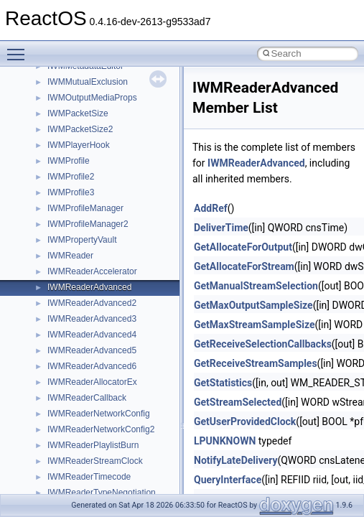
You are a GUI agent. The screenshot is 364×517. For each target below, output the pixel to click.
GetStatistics (223, 382)
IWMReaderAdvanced (256, 163)
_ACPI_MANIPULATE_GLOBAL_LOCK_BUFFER (142, 424)
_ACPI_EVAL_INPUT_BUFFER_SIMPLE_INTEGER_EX (155, 329)
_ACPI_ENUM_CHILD (90, 202)
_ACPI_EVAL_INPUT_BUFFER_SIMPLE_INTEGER (147, 313)
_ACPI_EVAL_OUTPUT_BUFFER (112, 376)
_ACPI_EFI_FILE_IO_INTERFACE (113, 123)
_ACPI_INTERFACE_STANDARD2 (114, 408)
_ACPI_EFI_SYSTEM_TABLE (104, 171)
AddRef (211, 208)
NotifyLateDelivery (236, 460)
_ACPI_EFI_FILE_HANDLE (100, 108)
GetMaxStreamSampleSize (254, 324)
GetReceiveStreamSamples (255, 363)
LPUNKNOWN (225, 441)
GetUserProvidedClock (245, 421)
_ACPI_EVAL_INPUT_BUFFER (108, 250)
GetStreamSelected (237, 402)
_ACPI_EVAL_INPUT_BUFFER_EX (116, 297)
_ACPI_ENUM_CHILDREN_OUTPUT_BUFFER (138, 234)
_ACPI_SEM (71, 471)
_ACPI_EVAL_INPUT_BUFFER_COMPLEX (131, 266)
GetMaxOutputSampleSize (253, 305)
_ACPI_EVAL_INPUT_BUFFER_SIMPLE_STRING (144, 345)
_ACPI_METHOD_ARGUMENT (108, 439)
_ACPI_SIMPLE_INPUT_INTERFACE (119, 487)
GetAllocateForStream (244, 266)
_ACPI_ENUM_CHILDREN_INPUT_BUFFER (134, 218)
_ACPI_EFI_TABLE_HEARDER (108, 187)
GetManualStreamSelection (256, 286)
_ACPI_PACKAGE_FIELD (97, 455)
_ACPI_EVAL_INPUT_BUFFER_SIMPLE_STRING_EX (152, 360)
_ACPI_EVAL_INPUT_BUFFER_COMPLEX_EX (139, 281)
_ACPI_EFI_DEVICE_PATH (100, 92)
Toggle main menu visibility (19, 48)
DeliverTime (221, 227)
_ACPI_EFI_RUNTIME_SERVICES (115, 155)
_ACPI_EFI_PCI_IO (85, 139)
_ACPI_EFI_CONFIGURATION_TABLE (122, 76)
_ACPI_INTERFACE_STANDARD (112, 392)
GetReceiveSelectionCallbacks (263, 344)
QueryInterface (227, 479)
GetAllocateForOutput (243, 247)
